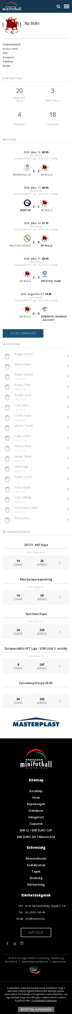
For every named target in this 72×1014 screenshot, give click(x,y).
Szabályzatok (36, 865)
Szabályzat (36, 811)
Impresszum (59, 961)
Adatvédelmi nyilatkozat (34, 961)
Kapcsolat (36, 932)
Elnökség (36, 878)
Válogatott (36, 817)
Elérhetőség (36, 885)
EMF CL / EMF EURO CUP (36, 830)
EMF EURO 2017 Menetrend (36, 837)
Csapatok (36, 824)
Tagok (36, 871)
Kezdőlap (36, 791)
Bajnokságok (36, 804)
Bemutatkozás (36, 858)
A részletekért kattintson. (44, 1000)
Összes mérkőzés (23, 333)
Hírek (36, 798)
